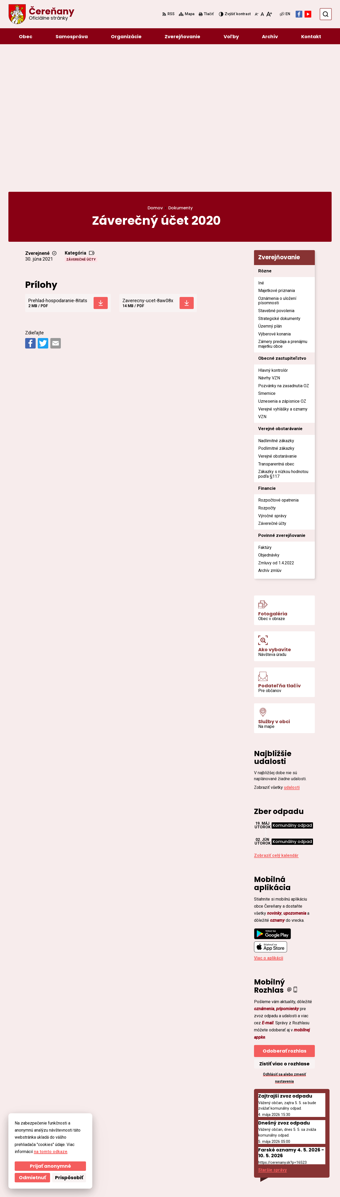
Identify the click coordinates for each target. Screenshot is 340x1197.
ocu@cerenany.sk (292, 1146)
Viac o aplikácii (268, 818)
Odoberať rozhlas (284, 911)
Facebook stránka (292, 1158)
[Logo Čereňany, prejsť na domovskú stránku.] (41, 14)
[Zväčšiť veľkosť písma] (269, 14)
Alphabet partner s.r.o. (80, 1183)
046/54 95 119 (288, 1140)
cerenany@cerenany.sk (297, 1152)
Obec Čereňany (152, 1183)
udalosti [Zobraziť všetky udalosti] (292, 648)
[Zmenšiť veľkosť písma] (257, 14)
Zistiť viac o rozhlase (284, 924)
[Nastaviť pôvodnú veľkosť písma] (262, 14)
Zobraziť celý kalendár (276, 716)
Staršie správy (272, 1030)
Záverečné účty (81, 120)
